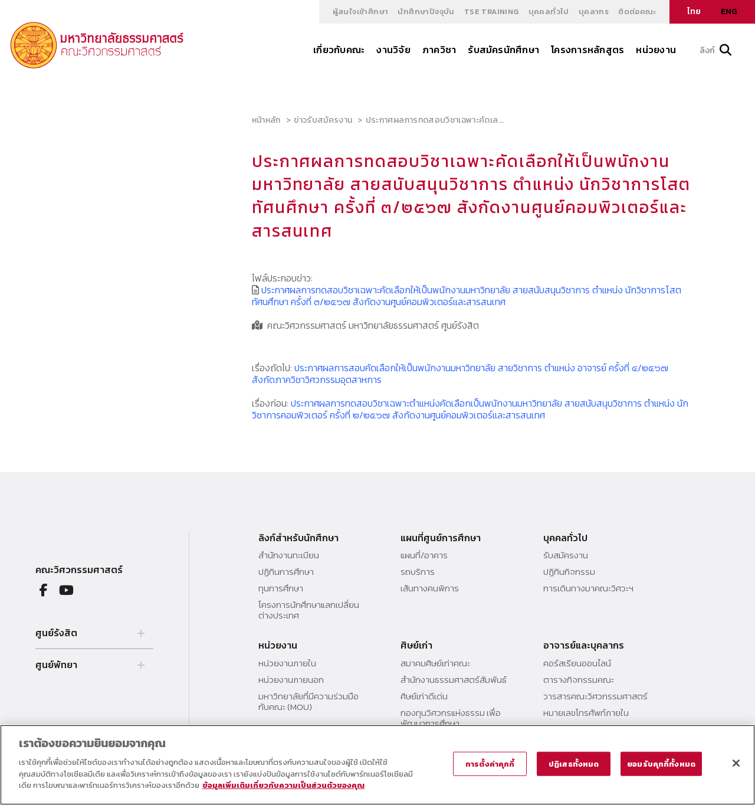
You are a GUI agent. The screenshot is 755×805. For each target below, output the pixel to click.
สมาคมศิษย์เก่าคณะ (435, 663)
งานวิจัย (393, 49)
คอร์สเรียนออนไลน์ (577, 663)
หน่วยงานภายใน (287, 663)
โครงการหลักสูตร (587, 49)
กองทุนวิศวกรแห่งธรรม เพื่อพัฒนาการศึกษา (451, 718)
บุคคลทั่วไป (548, 11)
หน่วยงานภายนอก (291, 680)
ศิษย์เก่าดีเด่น (424, 696)
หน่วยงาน (656, 49)
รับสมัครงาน (565, 555)
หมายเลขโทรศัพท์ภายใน (586, 713)
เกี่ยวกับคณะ (339, 49)
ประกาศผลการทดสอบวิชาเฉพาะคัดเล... (435, 120)
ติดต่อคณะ (637, 11)
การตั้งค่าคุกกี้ (489, 763)
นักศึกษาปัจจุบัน (426, 11)
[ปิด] (736, 763)
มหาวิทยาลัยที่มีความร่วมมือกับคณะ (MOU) (308, 701)
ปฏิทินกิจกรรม (569, 572)
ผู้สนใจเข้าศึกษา (361, 11)
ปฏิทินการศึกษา (286, 572)
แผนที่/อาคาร (424, 555)
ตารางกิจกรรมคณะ (578, 680)
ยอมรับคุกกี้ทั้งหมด (661, 763)
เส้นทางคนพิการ (430, 588)
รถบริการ (418, 572)
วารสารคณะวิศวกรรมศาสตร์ (595, 696)
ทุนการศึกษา (280, 588)
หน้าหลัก (266, 120)
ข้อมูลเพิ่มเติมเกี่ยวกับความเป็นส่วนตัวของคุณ (283, 785)
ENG (729, 11)
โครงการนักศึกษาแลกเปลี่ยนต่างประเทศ (308, 610)
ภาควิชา (439, 49)
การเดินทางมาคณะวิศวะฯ (588, 588)
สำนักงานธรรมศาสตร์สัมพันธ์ (454, 680)
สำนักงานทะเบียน (288, 555)
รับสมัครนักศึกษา (503, 49)
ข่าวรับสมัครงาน (323, 120)
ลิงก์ (715, 50)
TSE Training (491, 11)
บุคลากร (594, 11)
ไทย (694, 11)
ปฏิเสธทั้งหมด (574, 763)
